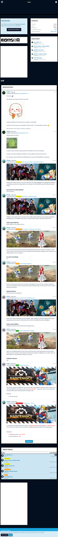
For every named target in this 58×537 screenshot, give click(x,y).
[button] (2, 2)
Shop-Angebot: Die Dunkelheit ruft (25, 298)
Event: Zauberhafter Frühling (26, 330)
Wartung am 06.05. (24, 365)
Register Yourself (14, 29)
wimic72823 (54, 31)
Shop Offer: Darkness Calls (39, 50)
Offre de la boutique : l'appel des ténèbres (41, 46)
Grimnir (8, 296)
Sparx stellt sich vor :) (38, 42)
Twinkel (35, 43)
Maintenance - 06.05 (28, 403)
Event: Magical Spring (38, 57)
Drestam (36, 47)
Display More (29, 441)
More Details (4, 534)
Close (10, 534)
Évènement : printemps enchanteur (40, 54)
